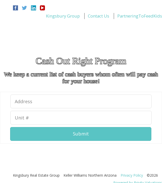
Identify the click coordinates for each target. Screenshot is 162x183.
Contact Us (98, 16)
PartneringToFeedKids (139, 16)
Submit (81, 134)
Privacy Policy (132, 175)
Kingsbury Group (63, 16)
